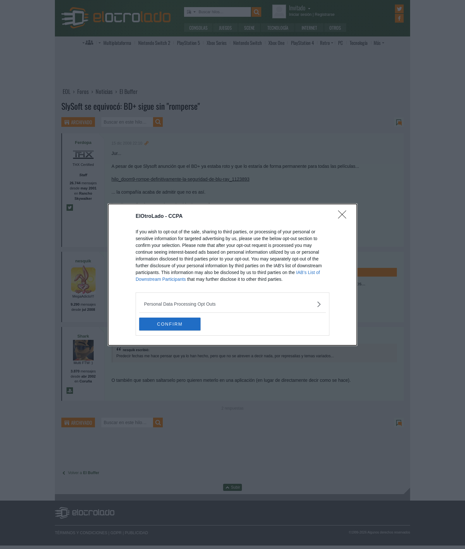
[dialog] (232, 274)
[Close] (344, 216)
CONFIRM (169, 323)
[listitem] (232, 304)
